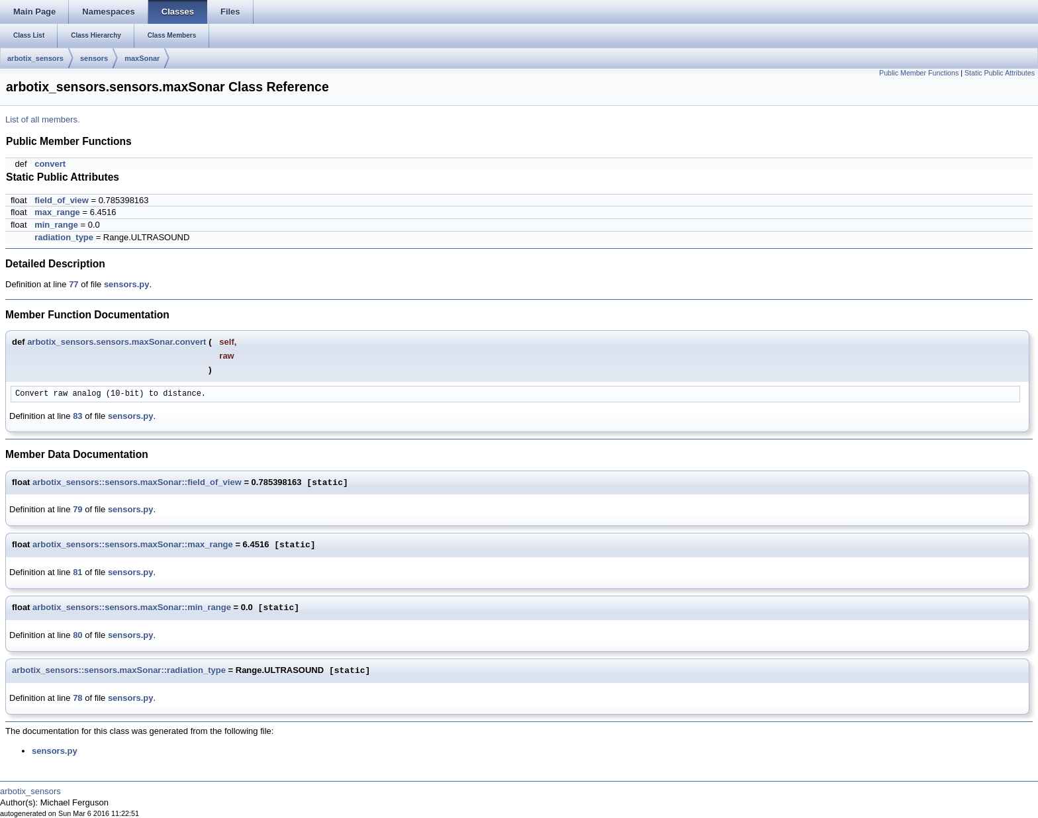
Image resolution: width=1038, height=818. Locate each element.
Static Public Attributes (1000, 73)
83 (77, 416)
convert (50, 164)
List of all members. (42, 119)
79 (77, 509)
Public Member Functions (919, 73)
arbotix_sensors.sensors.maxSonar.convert (116, 342)
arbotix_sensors (35, 58)
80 (77, 635)
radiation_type (63, 237)
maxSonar (142, 58)
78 (77, 698)
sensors (94, 58)
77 (73, 284)
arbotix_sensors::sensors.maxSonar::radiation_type (119, 671)
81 (77, 572)
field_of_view (61, 200)
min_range (56, 225)
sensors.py (127, 284)
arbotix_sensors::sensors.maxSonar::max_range (132, 545)
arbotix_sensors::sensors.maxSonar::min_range (131, 608)
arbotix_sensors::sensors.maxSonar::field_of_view (137, 483)
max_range (57, 212)
